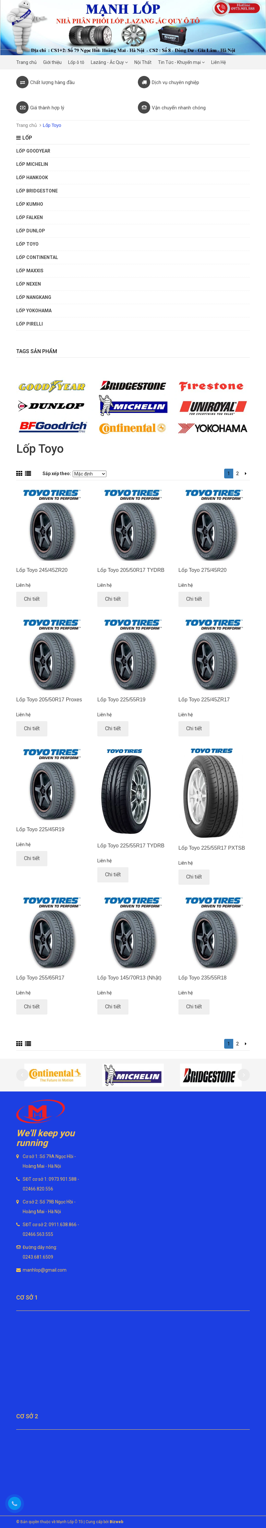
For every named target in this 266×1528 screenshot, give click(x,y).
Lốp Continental (37, 257)
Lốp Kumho (29, 204)
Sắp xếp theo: (56, 473)
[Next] (246, 473)
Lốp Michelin (32, 164)
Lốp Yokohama (34, 310)
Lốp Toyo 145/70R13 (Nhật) (129, 977)
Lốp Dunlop (30, 230)
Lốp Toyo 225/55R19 (121, 699)
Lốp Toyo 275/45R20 (202, 570)
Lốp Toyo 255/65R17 (40, 977)
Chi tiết (32, 599)
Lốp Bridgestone (37, 190)
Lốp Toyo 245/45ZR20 (41, 570)
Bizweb (116, 1522)
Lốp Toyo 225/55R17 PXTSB (211, 848)
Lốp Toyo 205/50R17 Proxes (49, 699)
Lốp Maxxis (29, 270)
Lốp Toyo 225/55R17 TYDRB (130, 845)
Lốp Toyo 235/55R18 (202, 977)
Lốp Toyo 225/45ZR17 (204, 699)
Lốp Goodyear (33, 151)
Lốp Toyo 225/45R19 (40, 829)
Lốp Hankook (32, 177)
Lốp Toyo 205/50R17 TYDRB (130, 570)
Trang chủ (26, 125)
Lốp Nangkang (33, 297)
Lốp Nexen (28, 284)
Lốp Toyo (27, 244)
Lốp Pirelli (29, 324)
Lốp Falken (29, 217)
